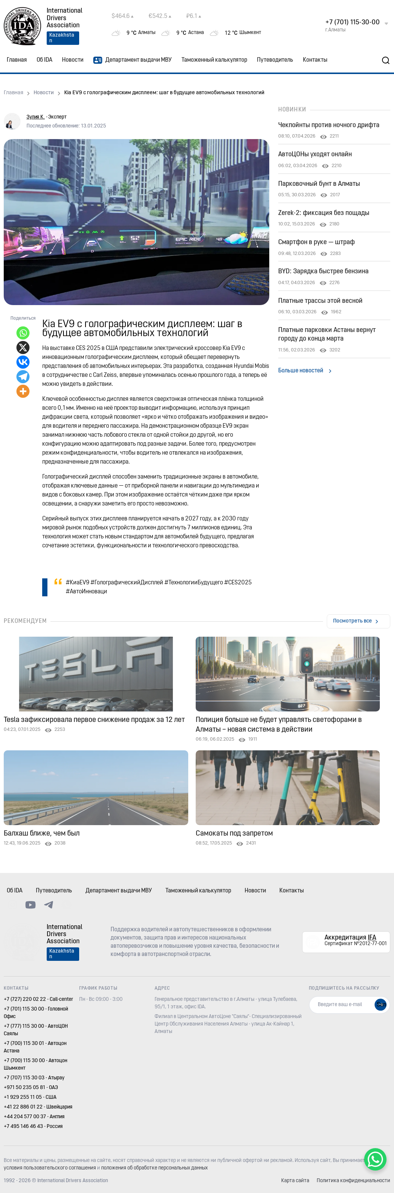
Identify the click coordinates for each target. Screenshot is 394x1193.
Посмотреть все (352, 621)
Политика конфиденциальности (353, 1181)
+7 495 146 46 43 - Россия (33, 1126)
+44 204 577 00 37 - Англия (34, 1117)
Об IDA (44, 60)
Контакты (315, 60)
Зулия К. (36, 117)
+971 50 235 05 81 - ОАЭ (31, 1088)
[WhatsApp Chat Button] (375, 1159)
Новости (72, 60)
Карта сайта (295, 1181)
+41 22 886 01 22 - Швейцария (38, 1107)
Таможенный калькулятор (214, 60)
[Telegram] (23, 376)
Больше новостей (300, 371)
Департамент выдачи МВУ (132, 60)
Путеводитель (275, 60)
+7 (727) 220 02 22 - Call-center (38, 999)
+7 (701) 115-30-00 (352, 22)
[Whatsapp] (23, 332)
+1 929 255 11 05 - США (30, 1097)
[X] (23, 347)
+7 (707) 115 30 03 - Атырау (34, 1078)
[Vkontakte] (23, 362)
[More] (23, 391)
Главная (17, 60)
